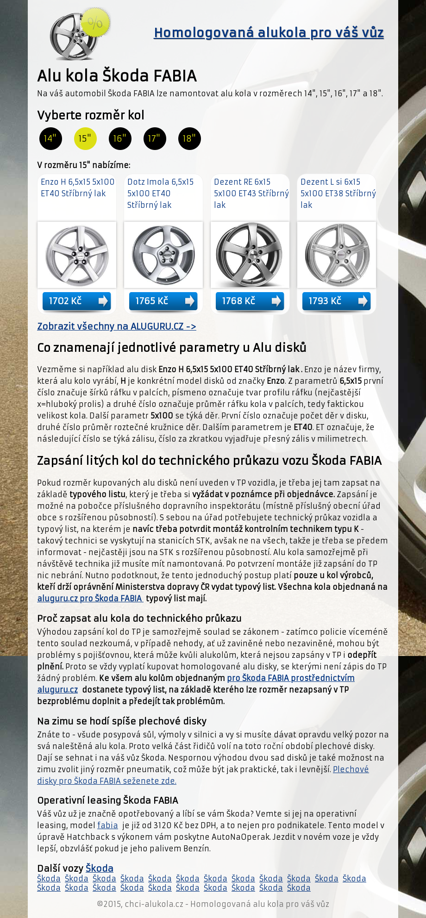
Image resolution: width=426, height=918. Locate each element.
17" (154, 138)
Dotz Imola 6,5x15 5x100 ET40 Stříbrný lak (160, 193)
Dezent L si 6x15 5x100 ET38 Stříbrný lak (338, 193)
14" (50, 138)
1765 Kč (152, 300)
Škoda (99, 868)
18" (189, 138)
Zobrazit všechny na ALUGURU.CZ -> (116, 326)
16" (119, 138)
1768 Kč (238, 300)
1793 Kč (325, 300)
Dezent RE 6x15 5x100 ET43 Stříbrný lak (251, 193)
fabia (107, 825)
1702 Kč (65, 300)
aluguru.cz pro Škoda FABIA (90, 598)
